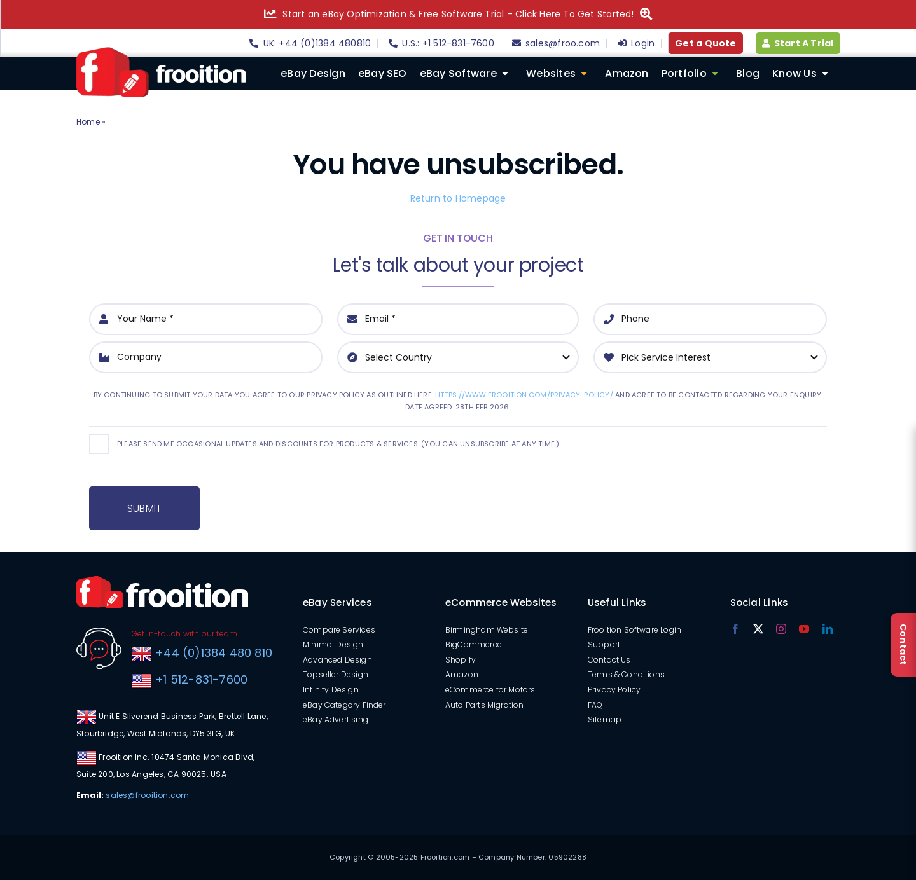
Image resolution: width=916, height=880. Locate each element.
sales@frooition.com (147, 795)
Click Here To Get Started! (574, 14)
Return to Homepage (458, 198)
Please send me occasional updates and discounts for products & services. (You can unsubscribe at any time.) (338, 444)
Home (88, 121)
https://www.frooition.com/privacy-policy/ (524, 395)
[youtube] (804, 629)
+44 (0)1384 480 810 (213, 653)
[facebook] (735, 629)
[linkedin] (827, 629)
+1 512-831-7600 (199, 679)
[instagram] (781, 629)
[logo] (161, 51)
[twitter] (758, 629)
